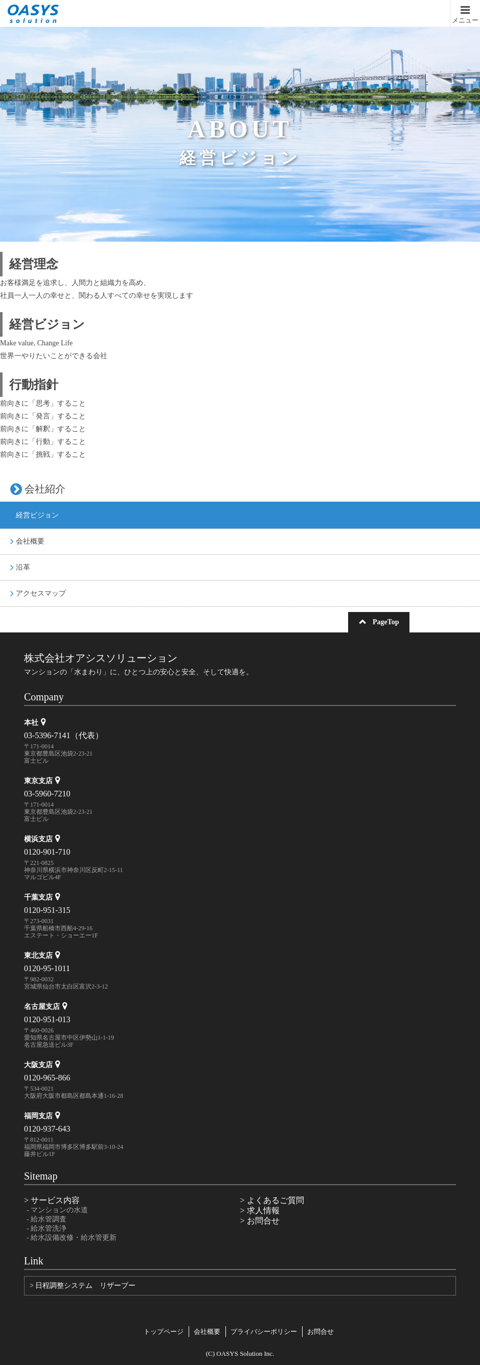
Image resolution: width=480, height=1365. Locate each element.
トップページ (164, 1331)
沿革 (20, 567)
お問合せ (320, 1331)
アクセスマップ (38, 593)
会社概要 (27, 541)
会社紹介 (37, 489)
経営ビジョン (34, 515)
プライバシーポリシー (264, 1331)
